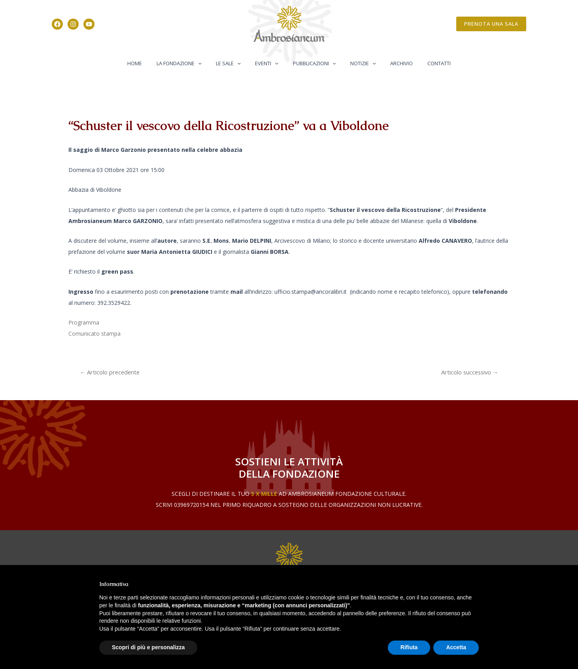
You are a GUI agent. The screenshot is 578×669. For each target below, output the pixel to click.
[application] (208, 63)
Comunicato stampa (94, 333)
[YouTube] (88, 24)
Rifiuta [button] (409, 647)
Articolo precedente (111, 372)
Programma (83, 322)
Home (149, 63)
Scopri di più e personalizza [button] (148, 647)
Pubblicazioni (312, 63)
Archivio (391, 63)
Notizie (357, 63)
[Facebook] (57, 24)
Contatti (424, 63)
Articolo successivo (469, 372)
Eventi (269, 63)
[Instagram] (73, 24)
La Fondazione (189, 63)
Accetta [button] (456, 647)
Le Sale (234, 63)
